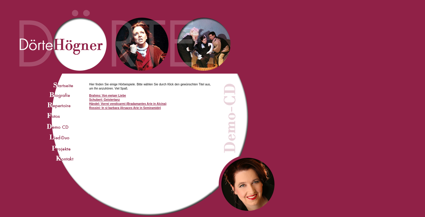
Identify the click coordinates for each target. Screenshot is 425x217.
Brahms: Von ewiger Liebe (107, 95)
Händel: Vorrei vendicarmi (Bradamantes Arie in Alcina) (127, 103)
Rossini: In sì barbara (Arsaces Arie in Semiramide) (125, 108)
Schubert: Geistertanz (104, 99)
